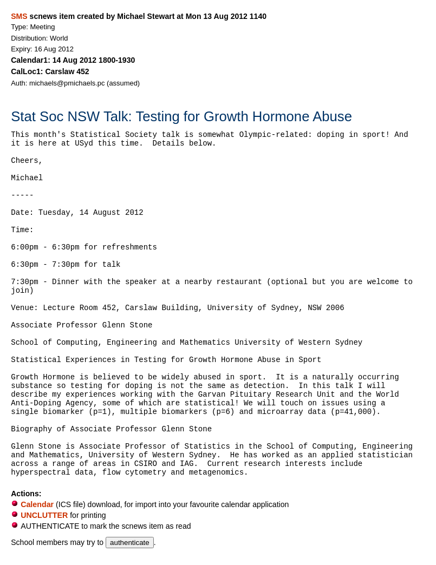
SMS (19, 16)
